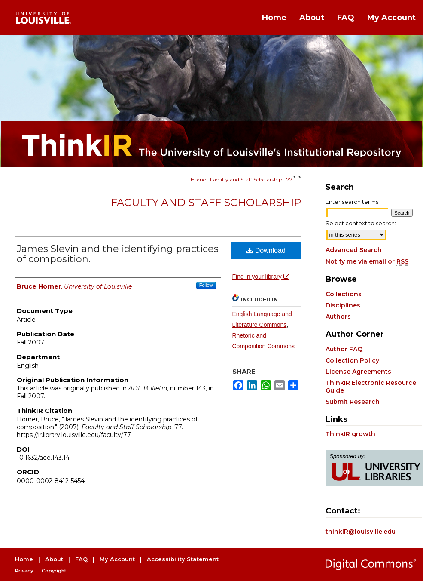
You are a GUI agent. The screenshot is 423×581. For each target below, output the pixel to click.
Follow (206, 285)
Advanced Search (354, 250)
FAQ (81, 559)
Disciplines (343, 305)
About (54, 559)
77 (289, 179)
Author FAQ (344, 349)
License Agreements (358, 371)
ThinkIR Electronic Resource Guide (371, 386)
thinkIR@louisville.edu (361, 531)
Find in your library (260, 276)
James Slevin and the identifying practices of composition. (118, 254)
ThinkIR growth (350, 434)
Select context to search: (361, 223)
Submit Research (353, 402)
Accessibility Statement (183, 559)
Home (198, 179)
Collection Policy (352, 360)
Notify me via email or (367, 261)
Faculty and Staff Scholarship (246, 179)
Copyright (54, 571)
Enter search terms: (353, 201)
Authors (338, 316)
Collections (344, 294)
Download (266, 250)
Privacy (24, 571)
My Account (117, 559)
